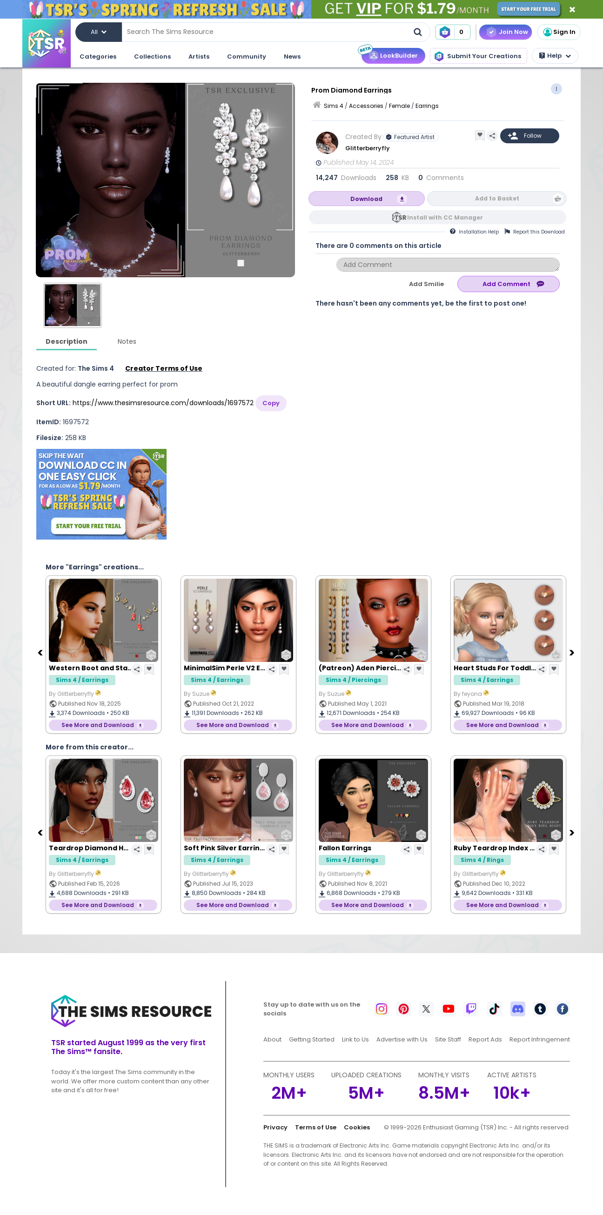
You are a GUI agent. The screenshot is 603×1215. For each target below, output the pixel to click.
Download (366, 199)
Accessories (366, 106)
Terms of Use (315, 1127)
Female (399, 106)
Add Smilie (426, 284)
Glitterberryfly (367, 148)
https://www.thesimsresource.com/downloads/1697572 (163, 402)
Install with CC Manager (445, 217)
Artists (198, 56)
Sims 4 (333, 106)
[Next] (572, 652)
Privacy (275, 1127)
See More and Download (97, 725)
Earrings (427, 106)
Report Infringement (539, 1039)
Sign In (559, 32)
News (292, 56)
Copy (271, 403)
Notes (127, 341)
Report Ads (485, 1039)
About (272, 1039)
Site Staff (448, 1039)
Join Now (513, 31)
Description (66, 341)
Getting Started (312, 1039)
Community (246, 56)
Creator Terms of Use (163, 368)
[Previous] (41, 652)
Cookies (357, 1127)
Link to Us (355, 1039)
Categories (98, 56)
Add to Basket (497, 198)
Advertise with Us (402, 1039)
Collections (152, 56)
